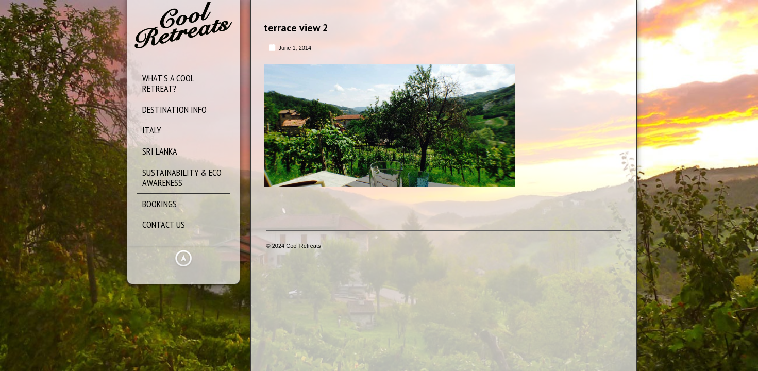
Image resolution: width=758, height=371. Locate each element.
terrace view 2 (296, 28)
